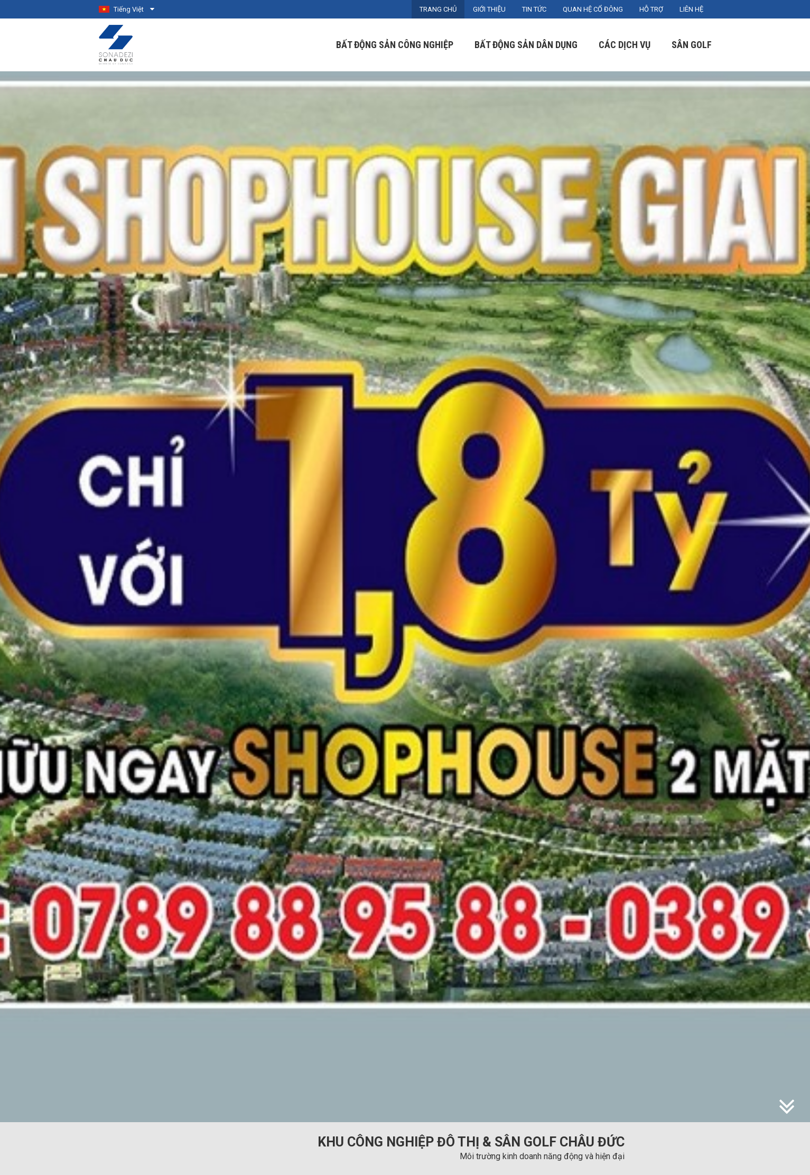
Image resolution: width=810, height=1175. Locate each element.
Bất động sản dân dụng (526, 44)
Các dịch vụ (624, 44)
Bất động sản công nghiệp (394, 44)
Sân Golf (692, 44)
